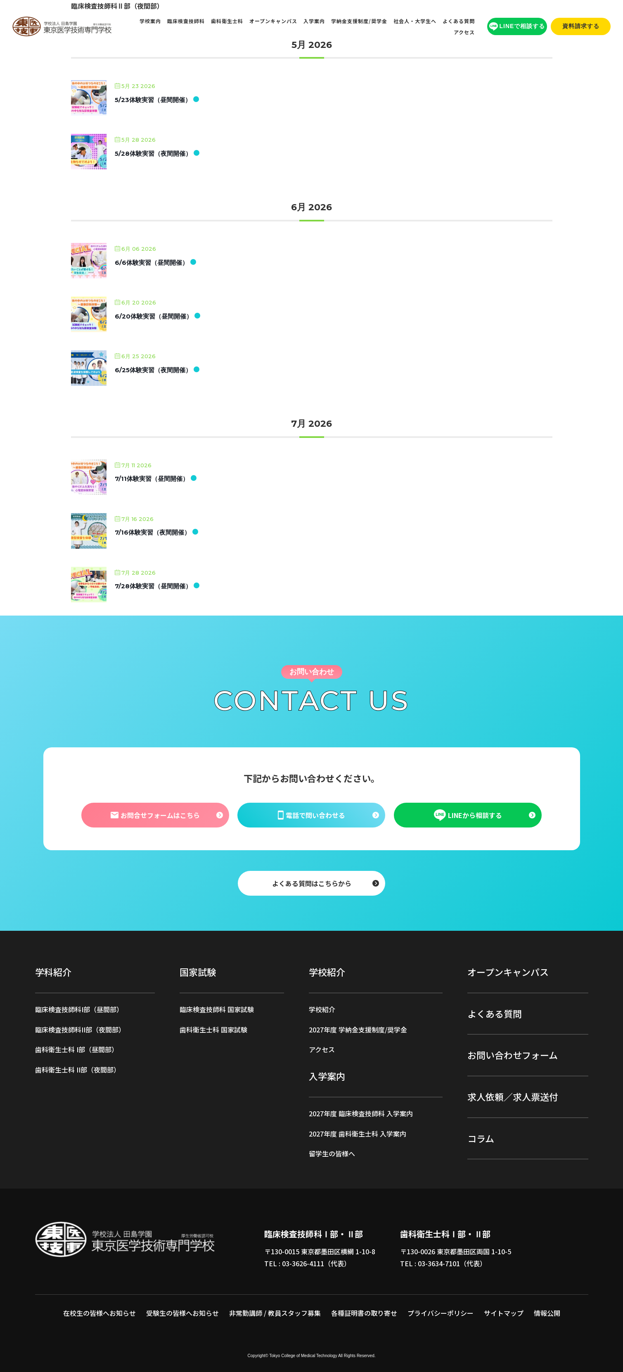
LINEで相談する (517, 26)
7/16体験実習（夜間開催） (152, 532)
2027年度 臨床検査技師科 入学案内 (361, 1113)
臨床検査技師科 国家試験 (217, 1009)
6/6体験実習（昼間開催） (151, 262)
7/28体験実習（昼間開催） (153, 586)
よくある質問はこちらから (311, 883)
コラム (480, 1138)
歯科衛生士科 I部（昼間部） (76, 1049)
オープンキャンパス (273, 20)
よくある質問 (459, 20)
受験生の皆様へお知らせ (182, 1313)
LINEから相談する (467, 815)
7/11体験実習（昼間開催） (152, 479)
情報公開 (547, 1313)
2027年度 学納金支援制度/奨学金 (358, 1029)
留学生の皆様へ (332, 1153)
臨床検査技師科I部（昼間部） (79, 1009)
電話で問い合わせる (311, 815)
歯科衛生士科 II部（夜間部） (77, 1070)
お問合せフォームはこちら (155, 815)
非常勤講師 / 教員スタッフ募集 (275, 1313)
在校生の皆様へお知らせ (99, 1313)
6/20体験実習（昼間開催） (153, 316)
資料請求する (580, 26)
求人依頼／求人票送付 (512, 1096)
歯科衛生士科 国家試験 (213, 1029)
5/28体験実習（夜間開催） (153, 153)
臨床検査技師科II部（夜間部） (80, 1029)
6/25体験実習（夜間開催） (153, 370)
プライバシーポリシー (440, 1313)
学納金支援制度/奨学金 (359, 20)
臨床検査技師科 (186, 20)
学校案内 (150, 20)
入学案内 (314, 20)
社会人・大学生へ (414, 20)
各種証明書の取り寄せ (364, 1313)
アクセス (464, 32)
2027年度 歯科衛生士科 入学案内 (357, 1134)
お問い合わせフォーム (512, 1054)
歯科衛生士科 (227, 20)
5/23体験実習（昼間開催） (153, 100)
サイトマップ (504, 1313)
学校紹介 (322, 1009)
